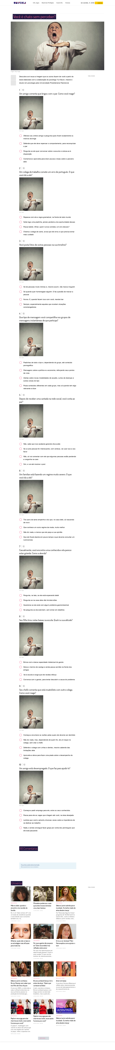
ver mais (43, 1038)
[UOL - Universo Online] (27, 3)
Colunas (67, 3)
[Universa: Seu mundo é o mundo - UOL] (20, 3)
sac (82, 2)
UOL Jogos (36, 3)
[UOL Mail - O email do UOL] (85, 3)
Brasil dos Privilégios (48, 3)
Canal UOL (59, 3)
